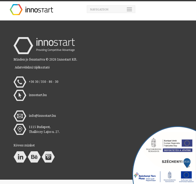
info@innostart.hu (42, 116)
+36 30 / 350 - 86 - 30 (43, 82)
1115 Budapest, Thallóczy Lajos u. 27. (44, 129)
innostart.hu (38, 95)
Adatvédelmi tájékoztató (32, 67)
